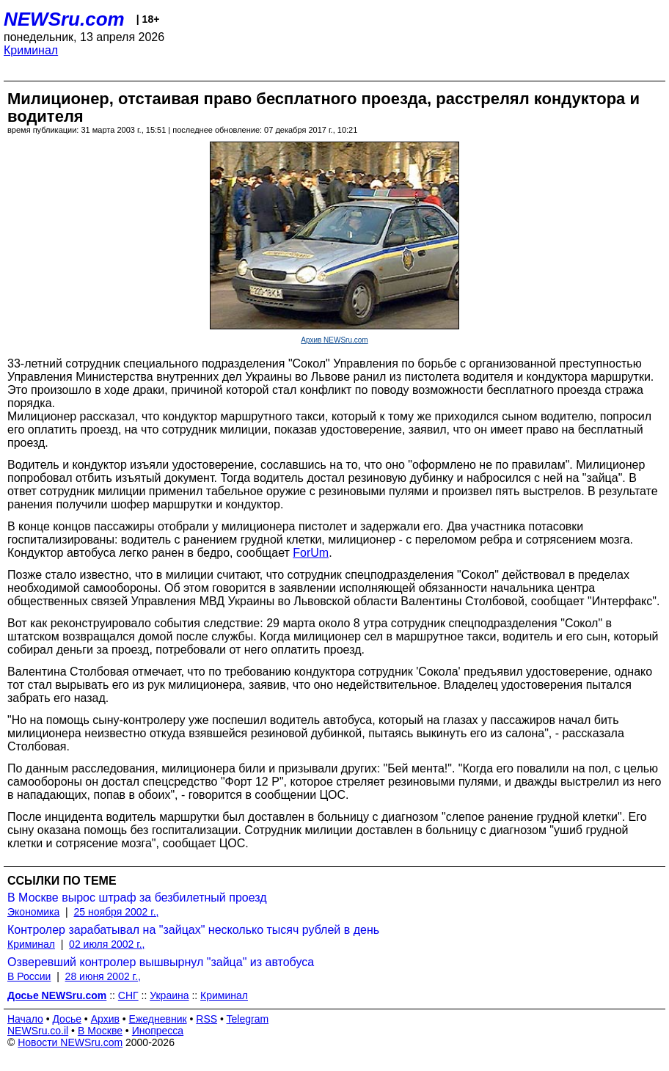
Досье (66, 1019)
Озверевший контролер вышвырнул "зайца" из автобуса (160, 962)
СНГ (128, 995)
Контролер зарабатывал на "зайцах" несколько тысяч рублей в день (193, 930)
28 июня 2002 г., (103, 976)
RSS (206, 1019)
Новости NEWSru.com (70, 1042)
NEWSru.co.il (37, 1031)
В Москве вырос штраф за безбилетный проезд (137, 897)
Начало (25, 1019)
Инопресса (158, 1031)
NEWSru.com (64, 19)
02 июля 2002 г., (107, 944)
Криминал (31, 50)
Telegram (248, 1019)
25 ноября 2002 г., (116, 912)
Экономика (33, 912)
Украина (169, 995)
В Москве (100, 1031)
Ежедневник (158, 1019)
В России (29, 976)
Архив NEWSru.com (334, 340)
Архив (105, 1019)
